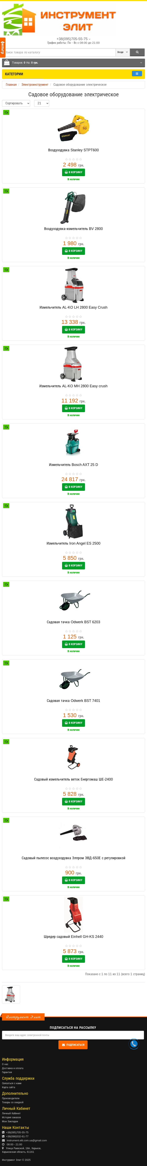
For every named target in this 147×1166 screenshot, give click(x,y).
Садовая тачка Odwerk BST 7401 (73, 701)
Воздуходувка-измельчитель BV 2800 (73, 229)
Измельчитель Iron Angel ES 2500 (73, 543)
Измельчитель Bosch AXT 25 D (73, 465)
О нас (5, 1064)
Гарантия (7, 1072)
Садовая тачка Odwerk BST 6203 (73, 622)
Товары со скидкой (12, 1102)
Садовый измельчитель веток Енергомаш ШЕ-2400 (73, 779)
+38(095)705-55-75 (17, 1132)
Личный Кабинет (11, 1113)
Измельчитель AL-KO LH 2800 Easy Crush (73, 307)
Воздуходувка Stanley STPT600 (73, 150)
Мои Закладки (10, 1121)
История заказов (11, 1117)
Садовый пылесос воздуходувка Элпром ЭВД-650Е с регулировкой (73, 858)
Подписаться (73, 1044)
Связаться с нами (11, 1083)
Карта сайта (8, 1087)
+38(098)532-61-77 (17, 1136)
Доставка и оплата (12, 1068)
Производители (10, 1098)
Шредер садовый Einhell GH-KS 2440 (73, 937)
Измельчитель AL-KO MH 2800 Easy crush (73, 386)
